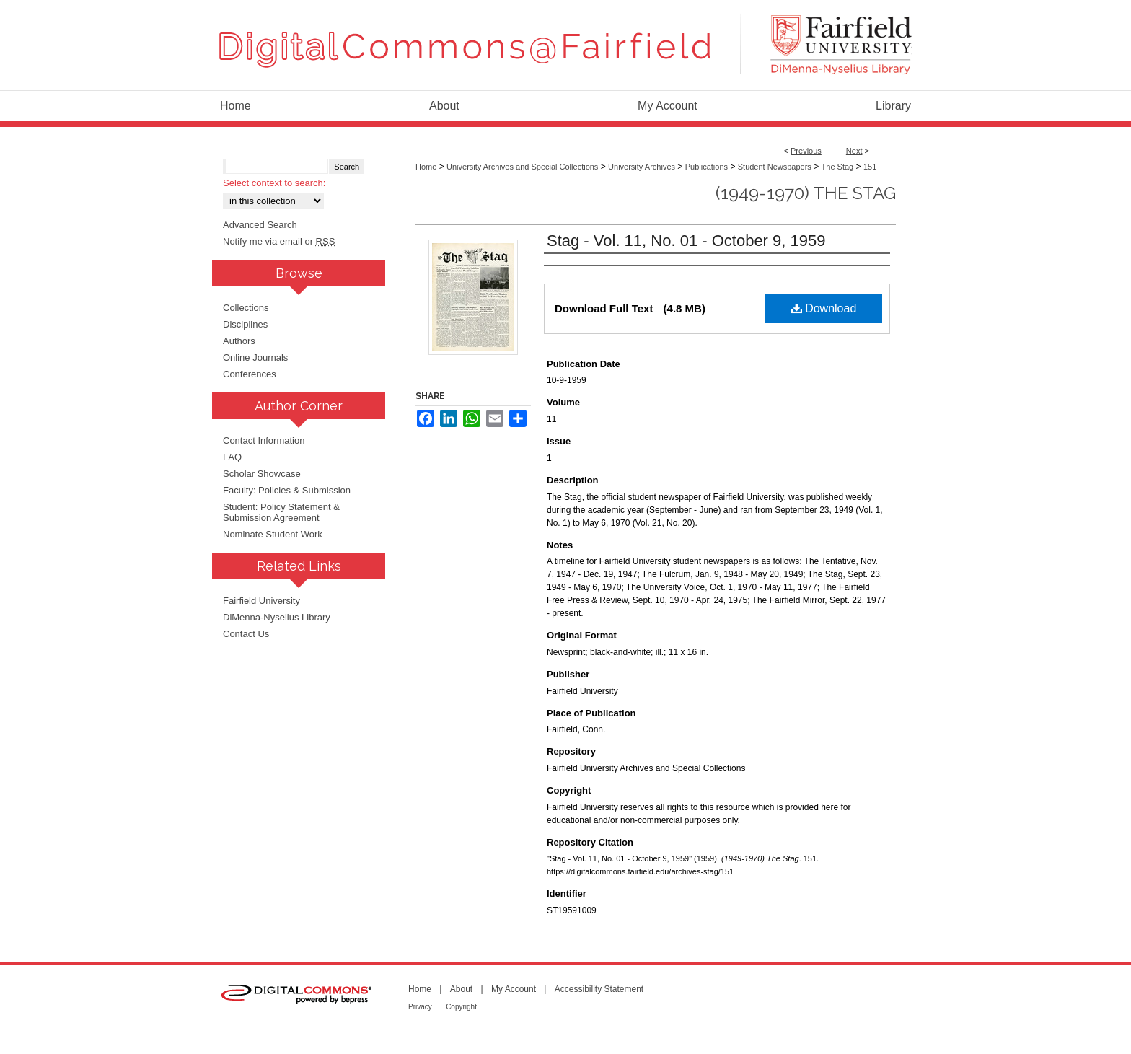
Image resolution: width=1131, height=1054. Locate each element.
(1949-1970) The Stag (806, 193)
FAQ (232, 457)
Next (854, 150)
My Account (513, 989)
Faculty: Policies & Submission (287, 490)
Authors (239, 340)
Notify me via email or (279, 241)
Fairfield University (261, 600)
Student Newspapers (774, 166)
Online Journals (255, 357)
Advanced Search (260, 224)
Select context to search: (274, 182)
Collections (246, 307)
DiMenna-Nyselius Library (276, 617)
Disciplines (245, 324)
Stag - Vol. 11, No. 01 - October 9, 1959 (686, 241)
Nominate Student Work (272, 534)
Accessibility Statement (599, 989)
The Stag (838, 166)
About (461, 989)
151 (869, 166)
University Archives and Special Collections (522, 166)
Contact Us (246, 633)
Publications (706, 166)
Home (425, 166)
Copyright (461, 1007)
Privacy (420, 1007)
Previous (806, 150)
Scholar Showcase (262, 473)
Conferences (249, 374)
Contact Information (263, 440)
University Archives (641, 166)
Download (824, 308)
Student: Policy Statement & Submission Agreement (281, 512)
